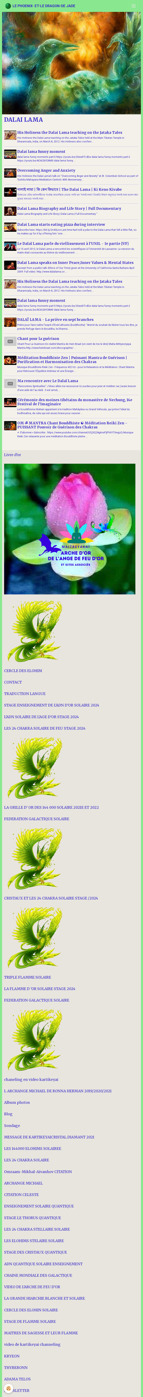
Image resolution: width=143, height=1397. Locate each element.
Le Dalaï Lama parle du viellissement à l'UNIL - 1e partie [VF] (73, 243)
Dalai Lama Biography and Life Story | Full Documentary (70, 208)
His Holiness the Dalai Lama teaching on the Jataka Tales (70, 132)
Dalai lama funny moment (42, 151)
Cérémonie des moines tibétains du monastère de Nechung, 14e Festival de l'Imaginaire (75, 401)
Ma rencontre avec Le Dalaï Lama (48, 380)
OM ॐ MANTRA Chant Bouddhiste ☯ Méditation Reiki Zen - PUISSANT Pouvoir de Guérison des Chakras (73, 424)
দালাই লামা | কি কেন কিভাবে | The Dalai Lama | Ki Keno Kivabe (70, 189)
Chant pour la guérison (39, 338)
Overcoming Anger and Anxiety (47, 170)
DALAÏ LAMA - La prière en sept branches (56, 319)
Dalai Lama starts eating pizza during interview (62, 224)
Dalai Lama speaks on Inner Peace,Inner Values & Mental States (76, 262)
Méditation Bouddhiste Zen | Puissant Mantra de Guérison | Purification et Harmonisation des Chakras (73, 359)
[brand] (40, 6)
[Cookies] (8, 1388)
